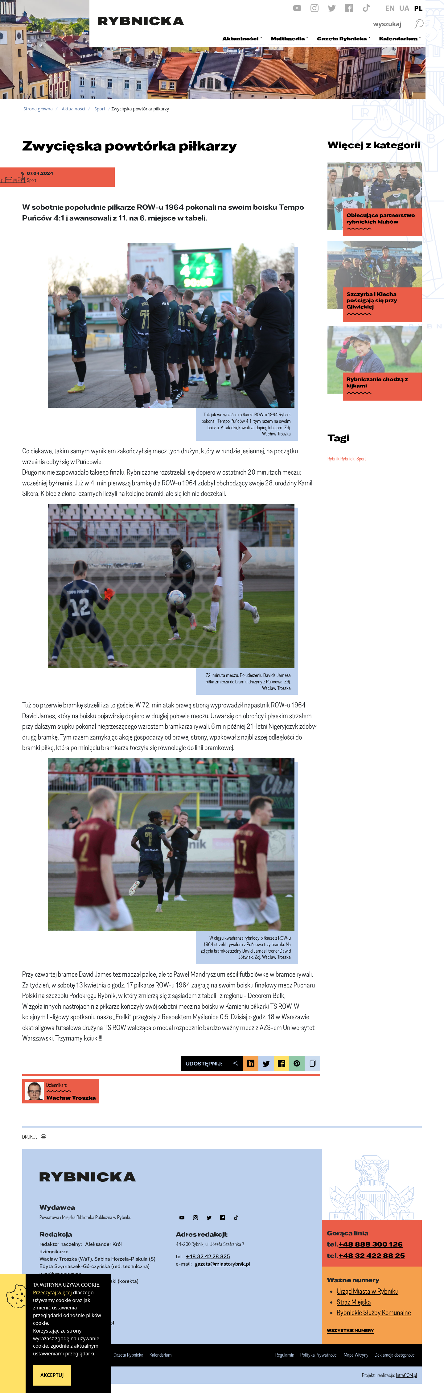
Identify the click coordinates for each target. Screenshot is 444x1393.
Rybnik (333, 458)
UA (404, 8)
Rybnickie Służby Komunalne (374, 1312)
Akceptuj (52, 1375)
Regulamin (284, 1355)
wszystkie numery (350, 1330)
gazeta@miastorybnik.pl (222, 1264)
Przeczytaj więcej (52, 1292)
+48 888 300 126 (371, 1244)
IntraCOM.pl (406, 1375)
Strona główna (38, 109)
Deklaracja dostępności (395, 1355)
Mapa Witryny (356, 1355)
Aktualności (73, 109)
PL (418, 8)
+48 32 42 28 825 (208, 1256)
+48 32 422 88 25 (372, 1255)
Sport (99, 109)
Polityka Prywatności (319, 1355)
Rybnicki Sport (353, 458)
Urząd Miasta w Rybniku (367, 1291)
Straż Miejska (354, 1302)
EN (390, 8)
